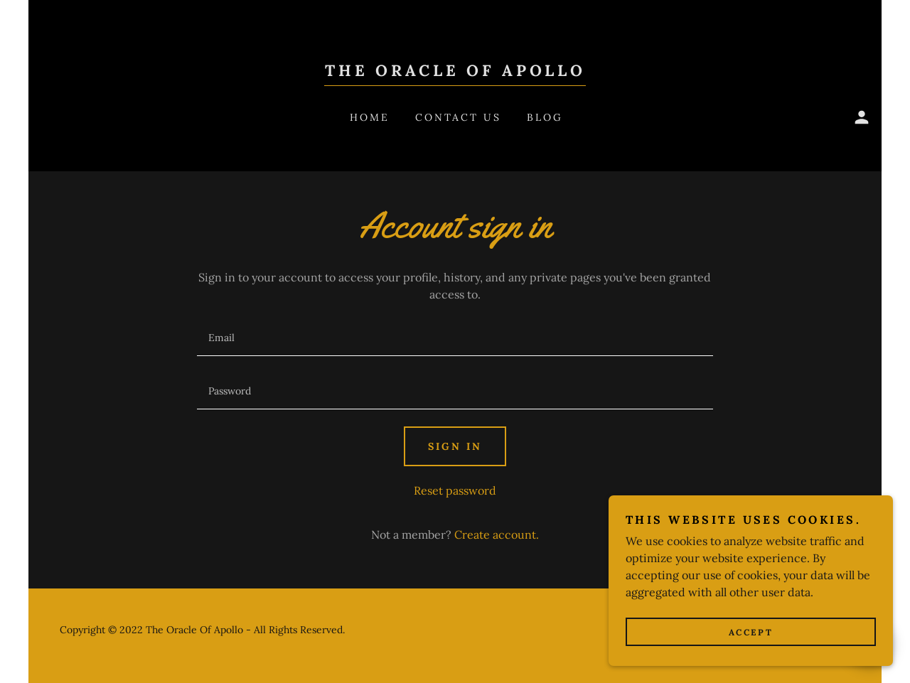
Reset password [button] (455, 490)
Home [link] (370, 117)
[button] (861, 117)
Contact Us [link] (458, 117)
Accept (751, 661)
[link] (455, 72)
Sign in (455, 446)
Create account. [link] (496, 534)
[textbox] (454, 338)
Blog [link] (545, 117)
